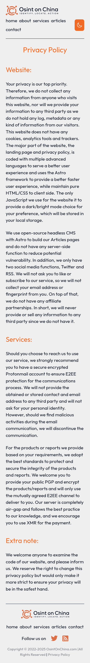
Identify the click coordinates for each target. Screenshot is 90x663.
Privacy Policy (59, 654)
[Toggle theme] (79, 25)
